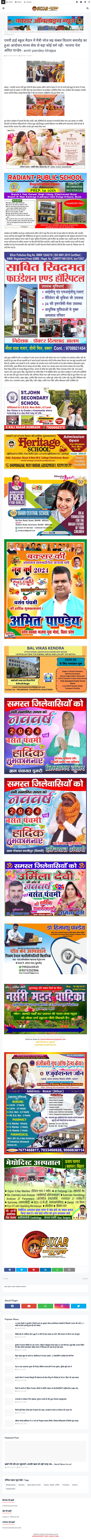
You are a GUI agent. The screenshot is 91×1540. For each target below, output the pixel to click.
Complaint (65, 1485)
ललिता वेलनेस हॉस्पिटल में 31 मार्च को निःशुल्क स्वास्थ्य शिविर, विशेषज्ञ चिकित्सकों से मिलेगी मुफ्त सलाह (46, 1421)
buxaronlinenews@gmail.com (53, 1039)
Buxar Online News (12, 56)
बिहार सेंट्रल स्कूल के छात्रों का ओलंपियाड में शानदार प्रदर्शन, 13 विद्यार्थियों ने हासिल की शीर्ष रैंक (44, 1356)
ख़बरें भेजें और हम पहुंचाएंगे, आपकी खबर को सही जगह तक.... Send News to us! (38, 1464)
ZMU (46, 1536)
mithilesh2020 (37, 1536)
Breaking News (11, 1485)
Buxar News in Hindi (34, 1485)
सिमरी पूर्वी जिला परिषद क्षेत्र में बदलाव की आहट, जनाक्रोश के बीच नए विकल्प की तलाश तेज (43, 1410)
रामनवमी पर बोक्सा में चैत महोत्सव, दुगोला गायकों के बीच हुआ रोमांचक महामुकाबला (40, 1399)
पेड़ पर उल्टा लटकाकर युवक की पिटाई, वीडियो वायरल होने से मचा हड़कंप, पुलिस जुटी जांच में (43, 1367)
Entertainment (10, 1489)
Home (9, 2)
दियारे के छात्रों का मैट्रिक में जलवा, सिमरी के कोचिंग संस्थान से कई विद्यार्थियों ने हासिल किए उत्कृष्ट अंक (46, 1388)
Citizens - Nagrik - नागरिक (51, 1485)
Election (74, 1485)
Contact (27, 2)
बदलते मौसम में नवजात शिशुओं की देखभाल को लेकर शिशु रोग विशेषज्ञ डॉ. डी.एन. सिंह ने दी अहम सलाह (47, 1378)
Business (21, 1485)
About (18, 2)
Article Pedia (54, 1536)
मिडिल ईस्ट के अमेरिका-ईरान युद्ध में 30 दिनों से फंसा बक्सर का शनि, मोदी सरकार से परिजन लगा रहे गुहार (47, 1334)
